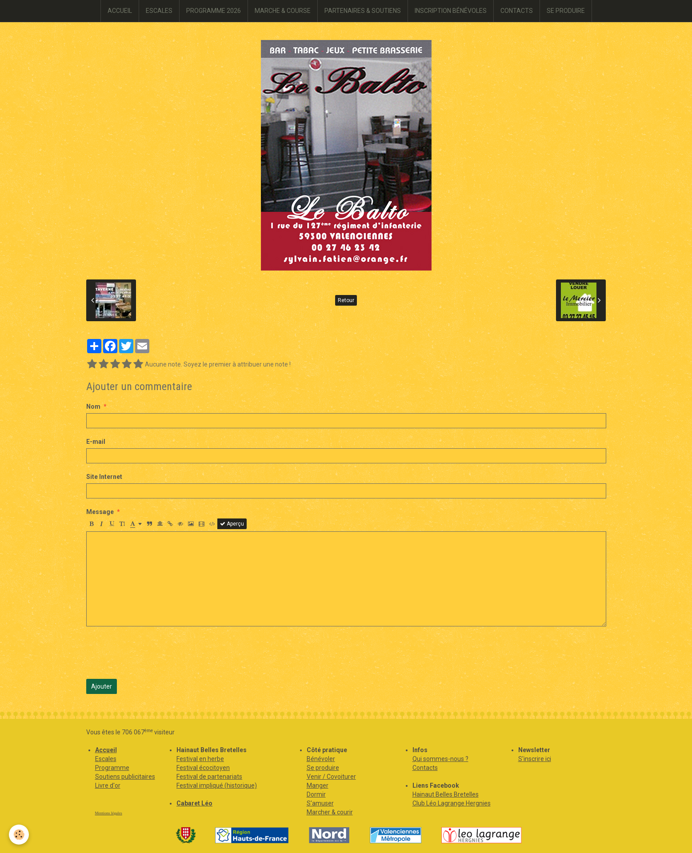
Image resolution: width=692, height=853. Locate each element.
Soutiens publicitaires (125, 776)
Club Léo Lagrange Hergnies (451, 803)
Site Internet (104, 476)
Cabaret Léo (194, 803)
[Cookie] (19, 835)
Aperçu (232, 524)
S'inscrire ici (534, 758)
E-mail (95, 441)
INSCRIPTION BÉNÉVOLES (451, 10)
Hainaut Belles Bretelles (445, 794)
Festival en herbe (200, 758)
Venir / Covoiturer (331, 776)
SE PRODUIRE (566, 10)
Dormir (316, 794)
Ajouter (101, 686)
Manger (317, 785)
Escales (105, 758)
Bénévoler (321, 758)
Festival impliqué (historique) (216, 785)
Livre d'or (107, 785)
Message (100, 511)
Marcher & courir (330, 812)
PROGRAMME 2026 (213, 10)
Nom (93, 406)
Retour (346, 300)
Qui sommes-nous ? (440, 758)
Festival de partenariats (209, 776)
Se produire (323, 767)
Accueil (106, 749)
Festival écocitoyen (203, 767)
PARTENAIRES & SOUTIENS (362, 10)
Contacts (425, 767)
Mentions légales (108, 813)
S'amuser (320, 803)
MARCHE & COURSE (283, 10)
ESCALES (159, 10)
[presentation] (153, 652)
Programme (112, 767)
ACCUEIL (120, 10)
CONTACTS (516, 10)
